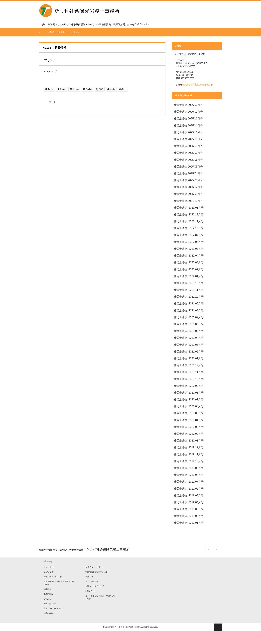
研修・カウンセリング (53, 577)
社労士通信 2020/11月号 (189, 372)
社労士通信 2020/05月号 (189, 413)
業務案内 (52, 24)
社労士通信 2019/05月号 (189, 495)
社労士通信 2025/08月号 (188, 146)
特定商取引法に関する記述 (96, 572)
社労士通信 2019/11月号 (189, 454)
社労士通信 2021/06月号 (189, 324)
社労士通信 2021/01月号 (189, 358)
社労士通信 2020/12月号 (189, 365)
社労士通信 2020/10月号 (189, 379)
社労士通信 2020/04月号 (189, 420)
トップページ (49, 567)
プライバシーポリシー (94, 567)
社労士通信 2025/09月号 (188, 139)
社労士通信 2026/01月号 (188, 111)
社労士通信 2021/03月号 (189, 344)
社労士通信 (180, 433)
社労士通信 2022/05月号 (189, 248)
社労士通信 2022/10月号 (189, 228)
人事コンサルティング (53, 608)
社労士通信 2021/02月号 (189, 351)
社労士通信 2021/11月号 (189, 289)
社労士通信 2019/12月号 (189, 447)
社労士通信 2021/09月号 (189, 303)
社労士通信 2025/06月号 (188, 159)
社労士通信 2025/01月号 (188, 193)
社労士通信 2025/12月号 (188, 118)
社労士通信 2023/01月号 (189, 207)
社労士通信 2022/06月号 (189, 242)
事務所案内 (105, 24)
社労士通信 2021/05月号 (189, 331)
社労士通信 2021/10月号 (189, 296)
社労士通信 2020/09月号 (189, 385)
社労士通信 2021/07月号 (189, 317)
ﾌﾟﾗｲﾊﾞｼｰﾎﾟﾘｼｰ (141, 24)
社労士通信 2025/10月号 (188, 132)
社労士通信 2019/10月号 (189, 461)
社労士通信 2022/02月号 (189, 269)
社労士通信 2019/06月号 (189, 488)
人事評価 (115, 24)
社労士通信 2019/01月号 (189, 522)
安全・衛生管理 (50, 604)
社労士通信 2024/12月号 (188, 200)
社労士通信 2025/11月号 (188, 125)
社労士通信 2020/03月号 (189, 427)
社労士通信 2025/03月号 (188, 180)
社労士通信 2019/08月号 (189, 474)
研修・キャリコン (90, 24)
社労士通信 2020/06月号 (189, 406)
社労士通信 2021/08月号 (189, 310)
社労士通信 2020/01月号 (189, 440)
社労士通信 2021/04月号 (189, 337)
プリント (53, 102)
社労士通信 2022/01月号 (189, 276)
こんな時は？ (64, 24)
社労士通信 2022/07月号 (189, 235)
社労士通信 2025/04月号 (188, 173)
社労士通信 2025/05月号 (188, 166)
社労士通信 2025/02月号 (188, 187)
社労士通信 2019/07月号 (189, 481)
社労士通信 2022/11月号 (189, 221)
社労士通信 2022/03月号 (189, 262)
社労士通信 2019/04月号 (189, 502)
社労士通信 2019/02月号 (189, 516)
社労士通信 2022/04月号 (189, 255)
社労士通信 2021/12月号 (189, 283)
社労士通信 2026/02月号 (188, 104)
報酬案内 (76, 24)
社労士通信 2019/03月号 (189, 509)
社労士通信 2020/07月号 (189, 399)
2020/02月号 (196, 433)
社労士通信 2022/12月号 (189, 214)
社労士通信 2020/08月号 (189, 392)
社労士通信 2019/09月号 (189, 468)
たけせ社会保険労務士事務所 (128, 627)
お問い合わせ (127, 24)
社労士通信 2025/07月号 (188, 152)
